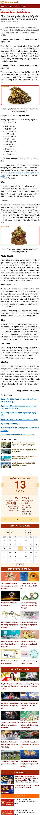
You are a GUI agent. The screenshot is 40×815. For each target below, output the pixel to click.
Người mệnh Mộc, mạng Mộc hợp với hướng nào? (19, 419)
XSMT (14, 12)
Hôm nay (20, 520)
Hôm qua (7, 520)
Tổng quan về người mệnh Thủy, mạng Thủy (17, 435)
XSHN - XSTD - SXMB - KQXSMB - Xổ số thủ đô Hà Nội (27, 786)
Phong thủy (12, 10)
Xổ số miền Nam (24, 12)
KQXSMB (6, 12)
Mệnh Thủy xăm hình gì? (10, 424)
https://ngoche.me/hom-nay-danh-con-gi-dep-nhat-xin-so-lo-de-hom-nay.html (27, 778)
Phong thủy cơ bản (23, 10)
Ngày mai (32, 520)
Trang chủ (3, 10)
